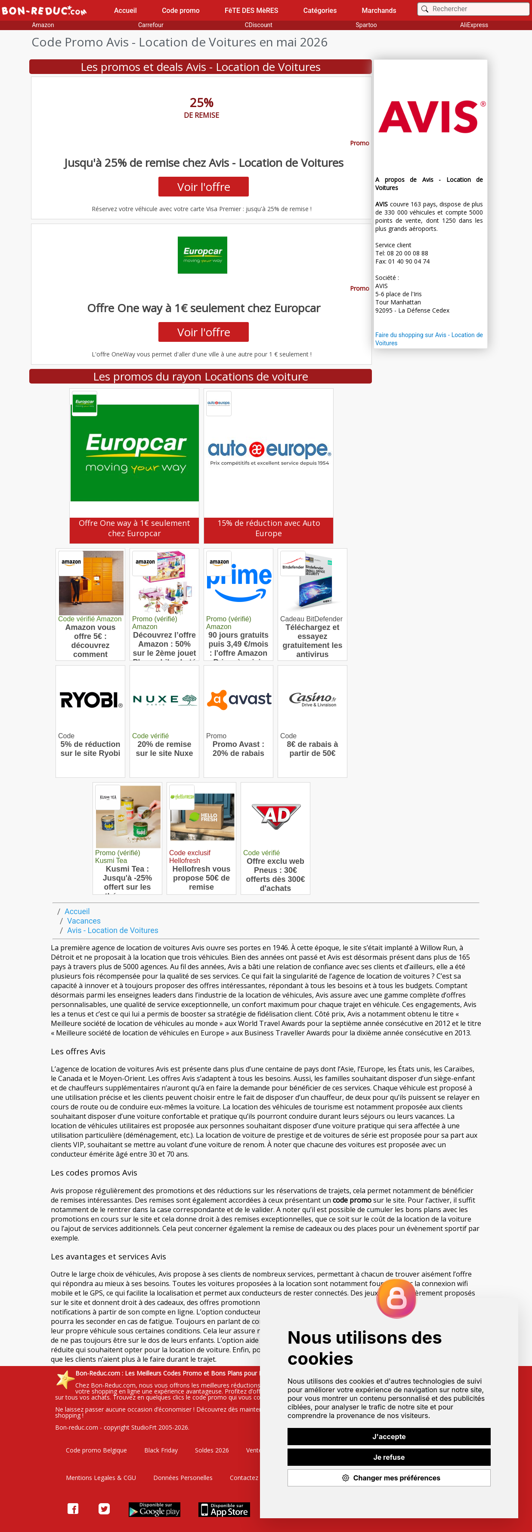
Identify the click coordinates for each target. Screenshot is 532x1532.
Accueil (125, 10)
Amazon (43, 24)
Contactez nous (252, 1478)
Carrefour (151, 24)
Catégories (320, 10)
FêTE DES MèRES (251, 10)
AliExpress (474, 24)
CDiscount (258, 24)
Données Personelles (183, 1478)
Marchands (379, 10)
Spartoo (366, 24)
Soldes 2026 (212, 1450)
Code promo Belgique (96, 1450)
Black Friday (161, 1450)
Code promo (181, 10)
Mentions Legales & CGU (101, 1478)
